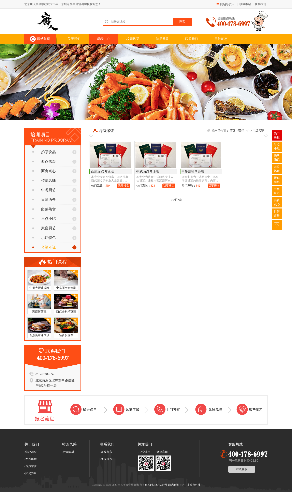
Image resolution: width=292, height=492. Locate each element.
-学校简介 (30, 451)
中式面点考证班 (147, 171)
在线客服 (241, 469)
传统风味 (44, 180)
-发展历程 (30, 459)
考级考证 (44, 247)
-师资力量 (30, 473)
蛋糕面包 (277, 180)
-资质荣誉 (30, 466)
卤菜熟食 (44, 209)
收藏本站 (245, 4)
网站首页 (43, 39)
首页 (232, 130)
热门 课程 (277, 135)
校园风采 (132, 39)
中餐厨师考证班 (192, 171)
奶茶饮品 (44, 152)
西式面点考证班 (102, 171)
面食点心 (44, 171)
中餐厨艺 (44, 190)
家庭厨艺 (44, 228)
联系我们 (260, 4)
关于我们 (74, 39)
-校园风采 (68, 451)
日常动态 (221, 39)
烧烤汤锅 (277, 157)
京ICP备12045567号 (156, 484)
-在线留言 (106, 451)
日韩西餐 (44, 200)
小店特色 (44, 238)
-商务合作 (106, 459)
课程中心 (103, 39)
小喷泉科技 (193, 484)
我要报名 (123, 185)
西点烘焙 (44, 161)
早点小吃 (44, 219)
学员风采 (162, 39)
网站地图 (173, 484)
